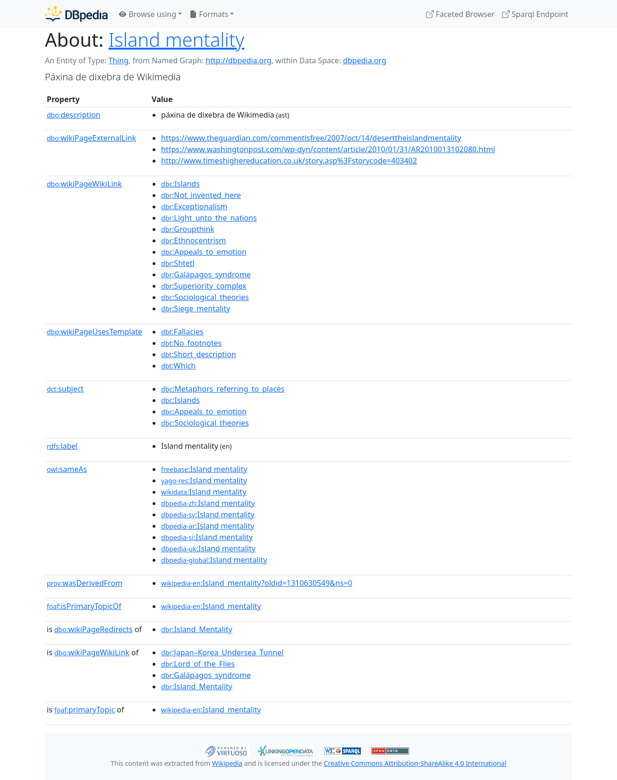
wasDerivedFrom (84, 583)
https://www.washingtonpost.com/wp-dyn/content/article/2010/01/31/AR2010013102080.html (328, 149)
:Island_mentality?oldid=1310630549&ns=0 (256, 583)
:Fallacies (182, 331)
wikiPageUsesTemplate (94, 331)
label (62, 446)
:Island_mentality (211, 606)
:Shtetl (178, 263)
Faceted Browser (460, 14)
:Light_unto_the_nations (209, 218)
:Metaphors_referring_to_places (222, 389)
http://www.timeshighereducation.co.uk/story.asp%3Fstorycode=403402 (289, 160)
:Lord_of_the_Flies (198, 664)
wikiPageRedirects (93, 629)
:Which (178, 365)
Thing (118, 60)
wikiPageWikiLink (84, 184)
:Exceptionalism (194, 206)
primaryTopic (84, 709)
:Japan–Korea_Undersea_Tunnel (222, 652)
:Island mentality (204, 469)
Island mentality (177, 39)
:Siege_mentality (195, 308)
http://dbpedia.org (238, 60)
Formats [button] (208, 14)
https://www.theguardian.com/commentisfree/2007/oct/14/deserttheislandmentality (311, 138)
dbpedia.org (364, 60)
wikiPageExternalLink (91, 138)
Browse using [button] (147, 14)
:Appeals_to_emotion (204, 252)
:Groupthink (187, 229)
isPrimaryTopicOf (84, 606)
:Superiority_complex (204, 286)
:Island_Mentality (196, 629)
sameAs (67, 469)
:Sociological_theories (205, 297)
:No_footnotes (191, 343)
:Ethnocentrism (193, 240)
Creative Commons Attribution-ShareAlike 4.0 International (415, 763)
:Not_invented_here (201, 195)
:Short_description (198, 354)
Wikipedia (227, 763)
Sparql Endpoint (535, 14)
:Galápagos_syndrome (206, 274)
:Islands (180, 184)
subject (65, 389)
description (74, 115)
